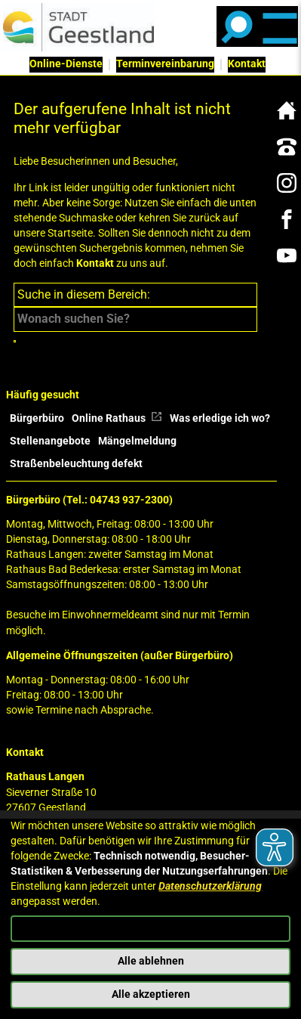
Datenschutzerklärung (210, 886)
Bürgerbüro (37, 418)
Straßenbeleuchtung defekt (76, 463)
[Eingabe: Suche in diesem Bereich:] (135, 319)
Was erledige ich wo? (220, 418)
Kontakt (95, 263)
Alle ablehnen (151, 961)
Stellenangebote (50, 441)
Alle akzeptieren (151, 994)
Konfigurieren (150, 927)
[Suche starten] (15, 341)
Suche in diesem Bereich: (83, 294)
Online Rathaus (117, 418)
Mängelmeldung (137, 441)
